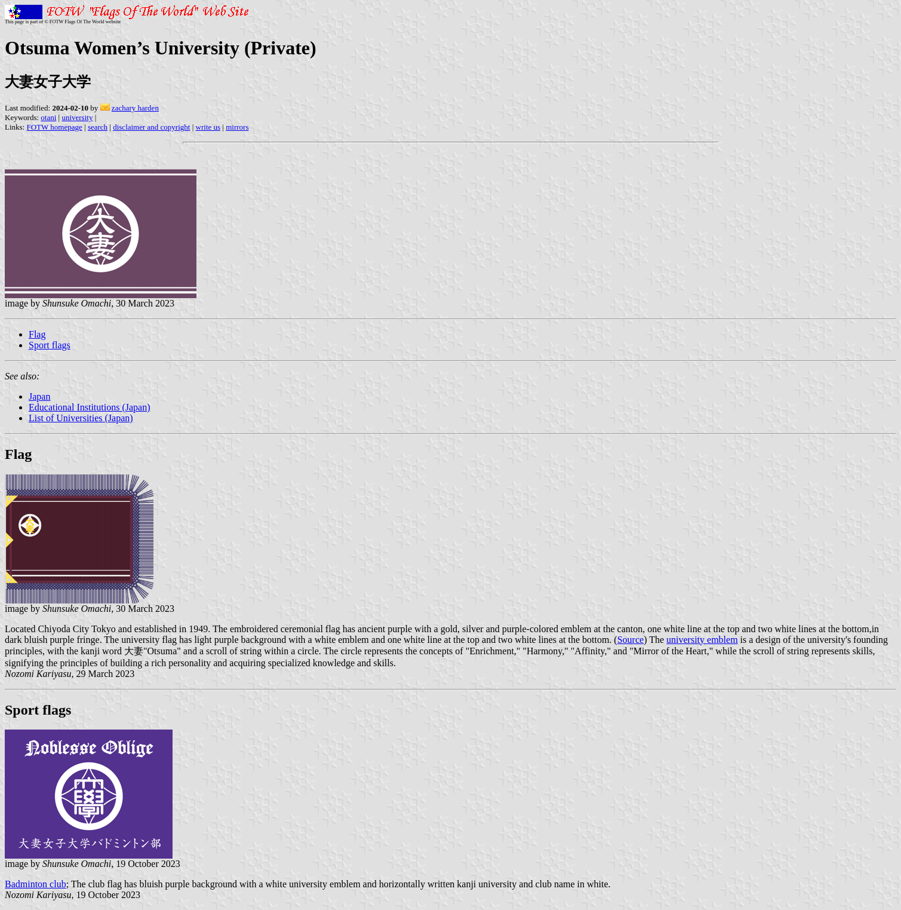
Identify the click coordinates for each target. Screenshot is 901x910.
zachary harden (135, 107)
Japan (39, 396)
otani (48, 117)
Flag (37, 334)
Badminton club (35, 884)
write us (208, 126)
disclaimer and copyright (151, 126)
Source (630, 640)
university (77, 117)
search (97, 126)
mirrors (237, 126)
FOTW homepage (54, 126)
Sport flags (49, 345)
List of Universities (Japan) (81, 418)
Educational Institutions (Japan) (89, 407)
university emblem (702, 640)
